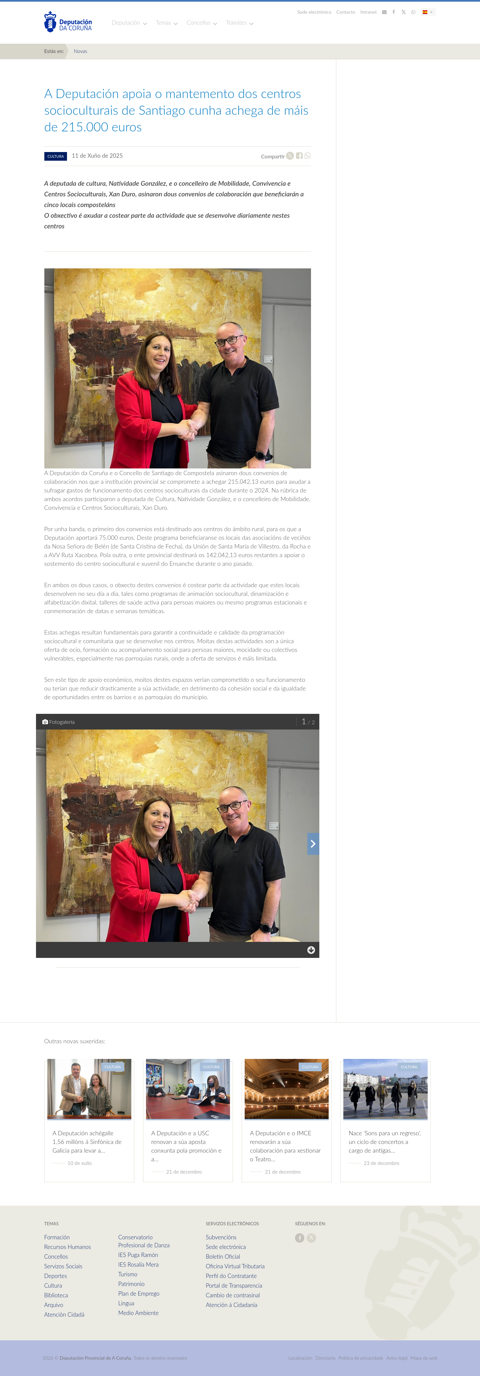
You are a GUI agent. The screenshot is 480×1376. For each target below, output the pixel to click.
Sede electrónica (314, 12)
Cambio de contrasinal (233, 1295)
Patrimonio (131, 1283)
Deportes (55, 1275)
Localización (300, 1358)
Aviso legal (397, 1358)
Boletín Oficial (223, 1256)
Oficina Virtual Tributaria (235, 1266)
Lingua (126, 1303)
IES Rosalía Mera (138, 1264)
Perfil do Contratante (231, 1275)
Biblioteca (56, 1295)
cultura (56, 156)
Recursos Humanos (67, 1246)
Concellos (198, 22)
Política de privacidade (361, 1358)
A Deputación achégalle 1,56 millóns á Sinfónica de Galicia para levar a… (87, 1141)
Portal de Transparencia (234, 1285)
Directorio (325, 1358)
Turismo (127, 1274)
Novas (80, 51)
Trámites (236, 22)
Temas (163, 22)
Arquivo (53, 1304)
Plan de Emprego (139, 1293)
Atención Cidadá (64, 1314)
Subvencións (221, 1237)
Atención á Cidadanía (231, 1304)
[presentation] (313, 844)
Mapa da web (423, 1358)
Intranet (368, 12)
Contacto (345, 12)
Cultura (53, 1285)
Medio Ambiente (138, 1312)
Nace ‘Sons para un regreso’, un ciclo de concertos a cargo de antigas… (385, 1141)
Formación (57, 1237)
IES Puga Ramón (138, 1254)
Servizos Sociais (63, 1266)
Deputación (126, 22)
